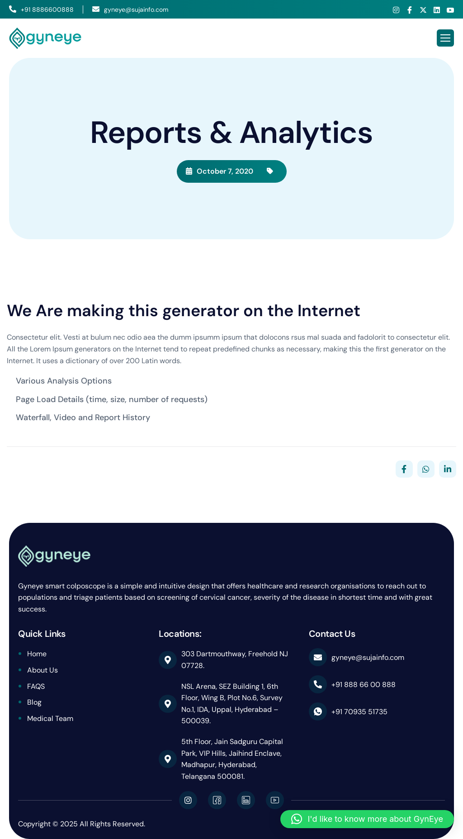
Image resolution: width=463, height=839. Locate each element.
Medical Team (50, 718)
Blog (34, 702)
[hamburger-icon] (445, 38)
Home (37, 654)
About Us (42, 670)
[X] (423, 10)
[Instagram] (396, 10)
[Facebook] (409, 10)
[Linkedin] (436, 10)
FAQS (36, 686)
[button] (367, 819)
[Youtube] (450, 10)
